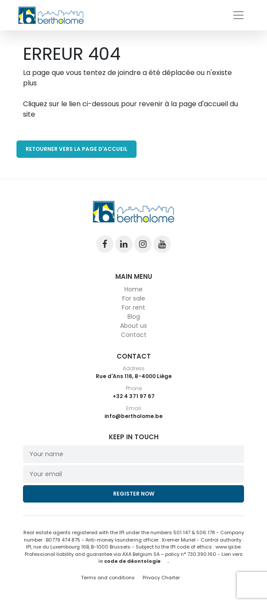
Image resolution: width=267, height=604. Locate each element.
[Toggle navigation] (238, 15)
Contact (134, 334)
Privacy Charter (161, 577)
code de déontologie (132, 561)
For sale (133, 298)
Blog (133, 316)
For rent (133, 307)
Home (133, 289)
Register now (133, 493)
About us (133, 325)
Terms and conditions (108, 577)
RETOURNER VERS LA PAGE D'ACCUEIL (76, 149)
